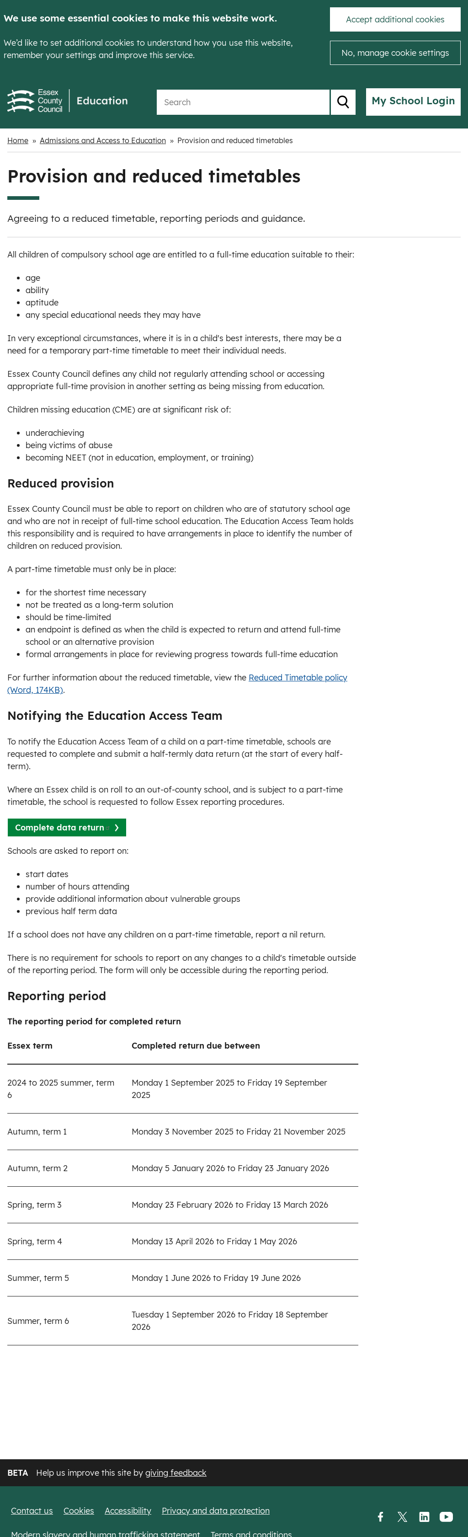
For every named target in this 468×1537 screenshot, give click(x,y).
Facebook (380, 1517)
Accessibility (128, 1510)
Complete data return (63, 827)
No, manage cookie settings (395, 53)
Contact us (32, 1510)
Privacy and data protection (216, 1510)
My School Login (413, 100)
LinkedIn (424, 1517)
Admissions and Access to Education (103, 140)
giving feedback (176, 1472)
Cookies (79, 1510)
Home (17, 140)
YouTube (446, 1517)
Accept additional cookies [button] (395, 19)
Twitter (402, 1517)
